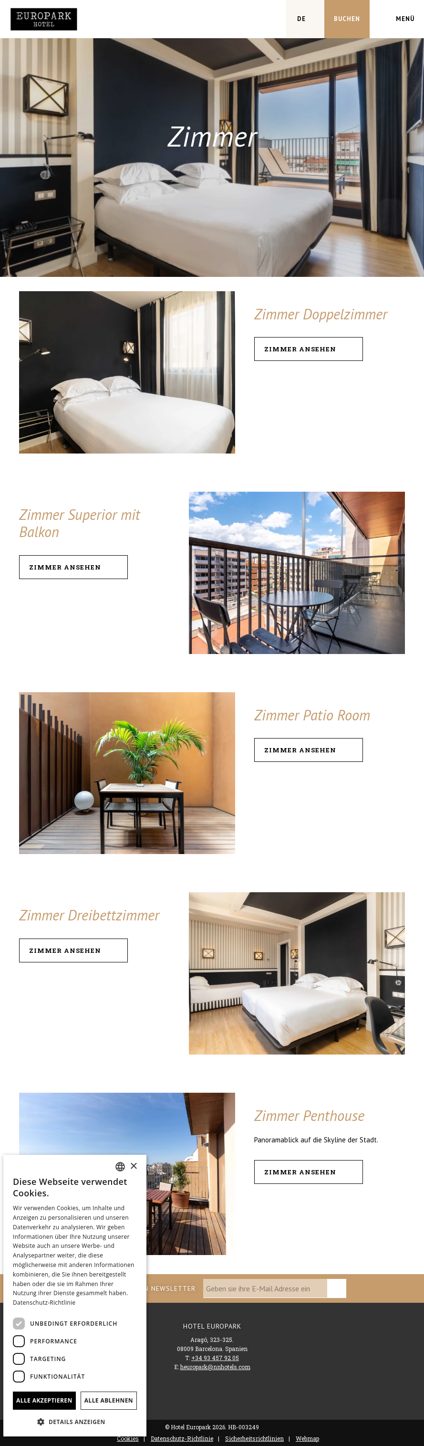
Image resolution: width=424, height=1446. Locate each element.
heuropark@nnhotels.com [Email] (215, 1367)
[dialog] (74, 1295)
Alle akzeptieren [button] (44, 1400)
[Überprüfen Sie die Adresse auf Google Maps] (267, 19)
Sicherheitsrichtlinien (254, 1438)
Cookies (128, 1438)
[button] (75, 1421)
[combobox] (120, 1167)
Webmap (307, 1438)
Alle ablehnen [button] (108, 1400)
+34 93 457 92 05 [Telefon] (215, 1358)
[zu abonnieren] (336, 1288)
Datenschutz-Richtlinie (182, 1438)
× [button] (133, 1166)
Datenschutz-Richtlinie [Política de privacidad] (44, 1302)
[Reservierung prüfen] (347, 19)
